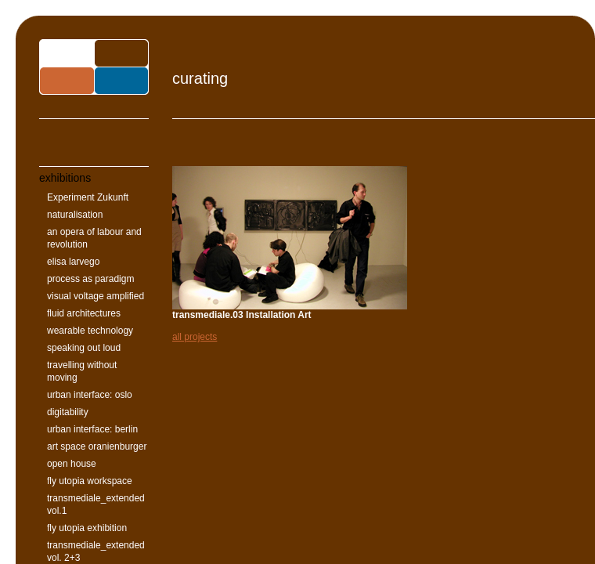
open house (71, 463)
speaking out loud (84, 347)
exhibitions (65, 178)
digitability (67, 412)
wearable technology (90, 330)
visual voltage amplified (95, 296)
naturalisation (75, 214)
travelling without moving (82, 371)
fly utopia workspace (89, 480)
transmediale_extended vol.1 (96, 504)
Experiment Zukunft (87, 197)
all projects (194, 336)
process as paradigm (90, 278)
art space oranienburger (96, 446)
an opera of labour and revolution (94, 238)
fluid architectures (84, 313)
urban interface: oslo (89, 394)
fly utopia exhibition (87, 527)
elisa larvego (73, 261)
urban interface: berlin (92, 429)
